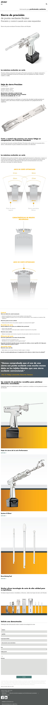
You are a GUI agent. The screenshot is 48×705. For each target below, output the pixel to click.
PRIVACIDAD (4, 693)
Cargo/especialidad (5, 638)
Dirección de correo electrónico (8, 642)
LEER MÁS (3, 452)
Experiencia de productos (7, 701)
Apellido (3, 634)
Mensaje (3, 658)
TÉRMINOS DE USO (5, 695)
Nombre (3, 629)
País (2, 647)
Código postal (4, 651)
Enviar (24, 677)
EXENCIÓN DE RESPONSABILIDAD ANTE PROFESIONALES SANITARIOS (23, 693)
